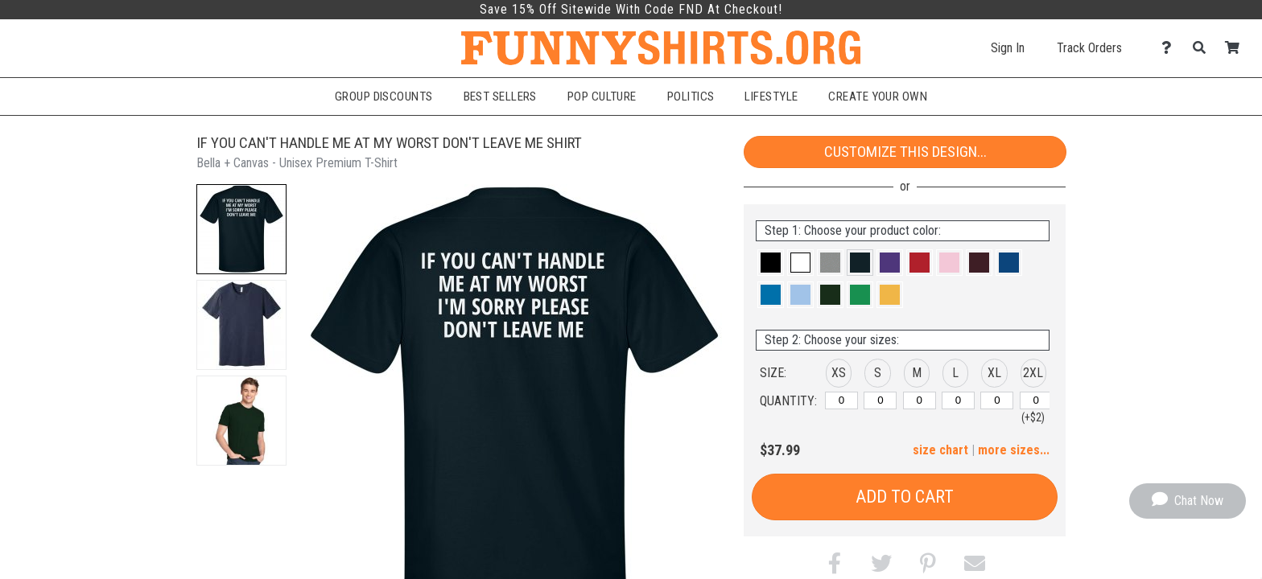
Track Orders (1089, 47)
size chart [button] (940, 450)
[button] (241, 229)
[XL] (996, 400)
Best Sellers (500, 96)
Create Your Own (877, 96)
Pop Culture (602, 96)
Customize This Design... (905, 151)
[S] (880, 400)
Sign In (1008, 47)
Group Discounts (384, 96)
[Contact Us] (1170, 47)
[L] (958, 400)
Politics (691, 96)
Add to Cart (905, 497)
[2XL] (1036, 400)
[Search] (1203, 47)
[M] (919, 400)
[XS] (841, 400)
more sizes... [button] (1014, 450)
